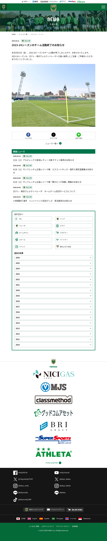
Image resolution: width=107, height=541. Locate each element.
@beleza (59, 492)
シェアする (28, 138)
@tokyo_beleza (62, 479)
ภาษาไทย (70, 518)
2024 (18, 268)
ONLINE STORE (77, 510)
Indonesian (84, 518)
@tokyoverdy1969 (22, 499)
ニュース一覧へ (51, 143)
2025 (18, 263)
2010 (18, 344)
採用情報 (75, 526)
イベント (22, 247)
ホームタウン (23, 233)
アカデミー (64, 233)
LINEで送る (78, 138)
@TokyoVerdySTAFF (23, 479)
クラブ (62, 226)
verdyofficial (20, 472)
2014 (18, 323)
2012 (18, 334)
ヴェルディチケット (57, 509)
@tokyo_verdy (21, 485)
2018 (18, 301)
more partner (52, 463)
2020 (18, 290)
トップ (62, 219)
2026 (18, 257)
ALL (20, 219)
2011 (18, 339)
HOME (14, 34)
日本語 (20, 518)
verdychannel (61, 472)
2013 (18, 328)
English (32, 518)
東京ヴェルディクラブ (36, 509)
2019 (18, 296)
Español (44, 518)
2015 (18, 317)
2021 (18, 285)
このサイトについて (47, 526)
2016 (18, 312)
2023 (18, 274)
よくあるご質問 (34, 526)
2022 (18, 279)
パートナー (64, 240)
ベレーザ (27, 41)
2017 (18, 306)
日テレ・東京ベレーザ (4, 7)
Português (57, 518)
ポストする (53, 138)
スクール (22, 240)
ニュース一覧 (23, 34)
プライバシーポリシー (63, 526)
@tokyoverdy (20, 492)
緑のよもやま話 (65, 247)
